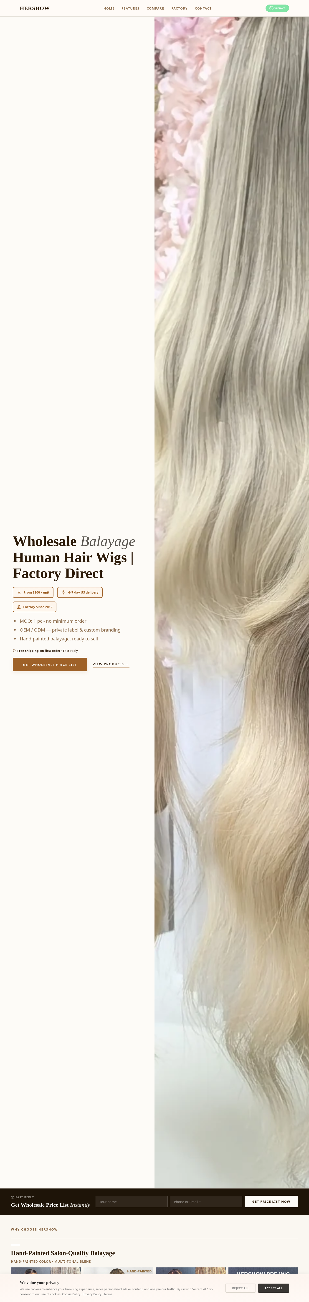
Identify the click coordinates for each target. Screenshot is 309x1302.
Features (123, 8)
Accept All (274, 1288)
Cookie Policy (71, 1294)
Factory (172, 8)
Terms (108, 1294)
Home (101, 8)
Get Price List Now (271, 1201)
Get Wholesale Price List (50, 664)
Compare (148, 8)
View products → (111, 664)
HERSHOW (35, 8)
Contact (196, 8)
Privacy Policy (92, 1294)
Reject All (240, 1288)
